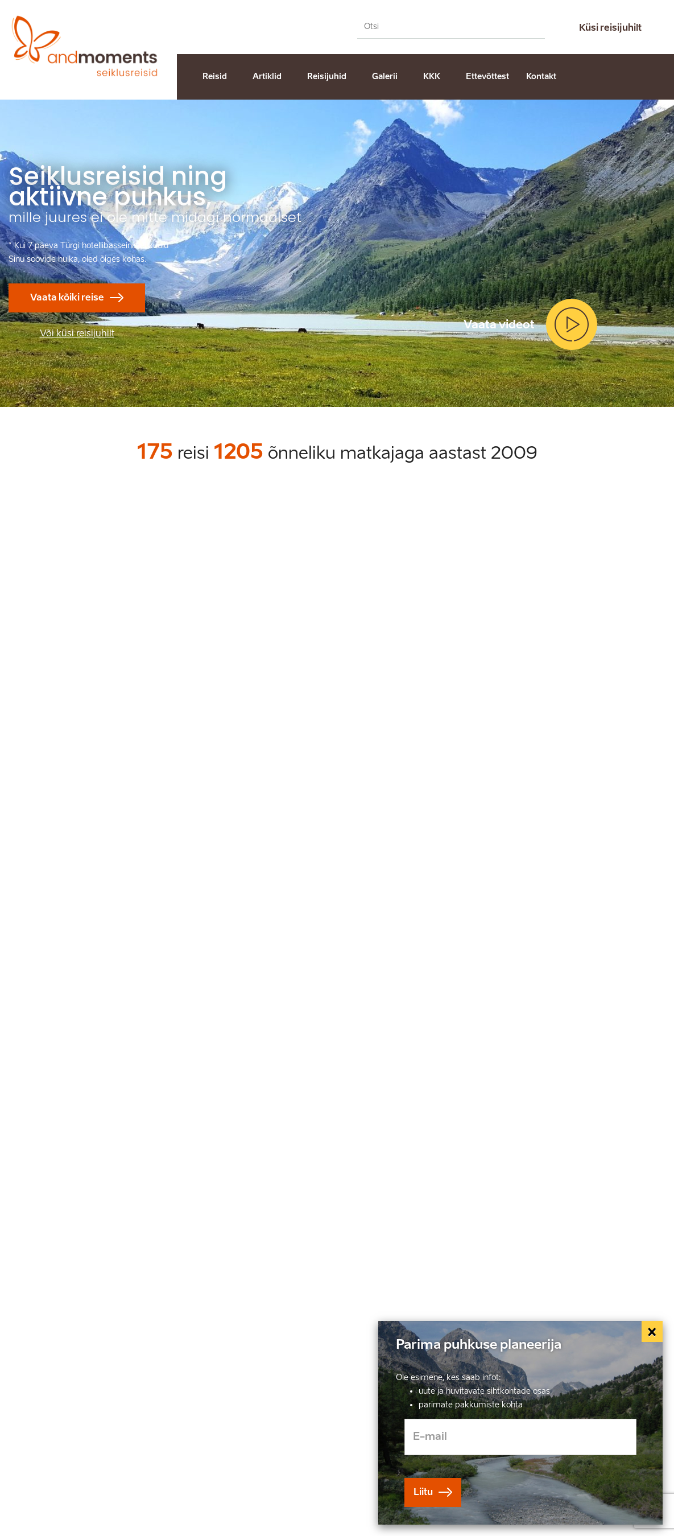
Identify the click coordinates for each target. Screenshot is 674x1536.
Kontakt (541, 76)
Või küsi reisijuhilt (77, 333)
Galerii (385, 76)
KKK (431, 76)
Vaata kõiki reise (67, 297)
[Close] (652, 1332)
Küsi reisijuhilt (610, 27)
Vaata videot (499, 324)
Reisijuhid (326, 76)
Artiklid (267, 76)
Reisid (214, 76)
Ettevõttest (487, 76)
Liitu (423, 1491)
